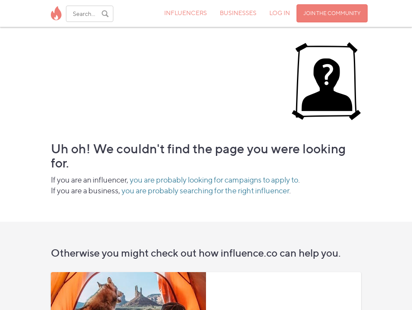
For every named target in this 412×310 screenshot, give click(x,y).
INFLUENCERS (185, 12)
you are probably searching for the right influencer (205, 190)
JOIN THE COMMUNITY (332, 13)
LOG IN (279, 12)
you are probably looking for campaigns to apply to (214, 179)
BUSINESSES (238, 12)
